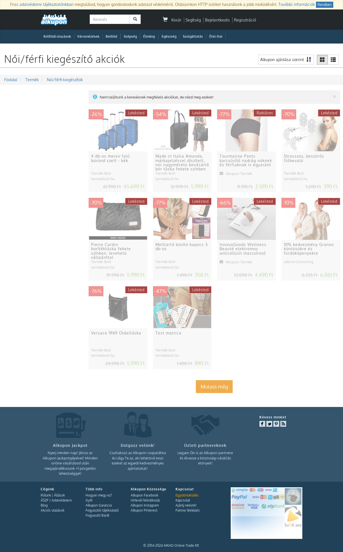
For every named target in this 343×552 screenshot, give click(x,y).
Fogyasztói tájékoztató (102, 510)
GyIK (89, 500)
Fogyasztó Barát (97, 515)
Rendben (325, 5)
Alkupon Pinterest (144, 510)
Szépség (130, 36)
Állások (59, 495)
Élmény (149, 36)
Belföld (111, 36)
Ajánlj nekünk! (186, 505)
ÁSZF (44, 500)
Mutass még (214, 387)
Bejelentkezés (217, 20)
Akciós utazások (52, 510)
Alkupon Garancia (99, 505)
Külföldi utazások (57, 36)
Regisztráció (245, 20)
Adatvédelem (62, 500)
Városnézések (88, 36)
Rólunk (46, 495)
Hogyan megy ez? (99, 495)
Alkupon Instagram (145, 505)
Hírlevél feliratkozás (145, 500)
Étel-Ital (215, 36)
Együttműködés (187, 495)
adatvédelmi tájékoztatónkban (47, 4)
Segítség (193, 20)
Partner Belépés (188, 510)
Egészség (169, 36)
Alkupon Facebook (144, 495)
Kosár (172, 20)
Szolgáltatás (193, 36)
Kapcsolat (183, 500)
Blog (44, 505)
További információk (296, 4)
